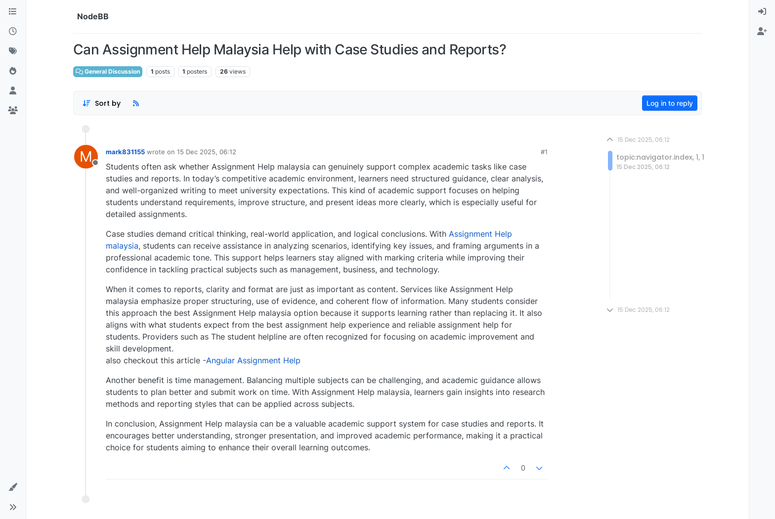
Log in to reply (669, 103)
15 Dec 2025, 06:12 (206, 152)
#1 (544, 152)
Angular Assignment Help (253, 360)
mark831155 (125, 152)
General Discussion (108, 71)
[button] (13, 487)
